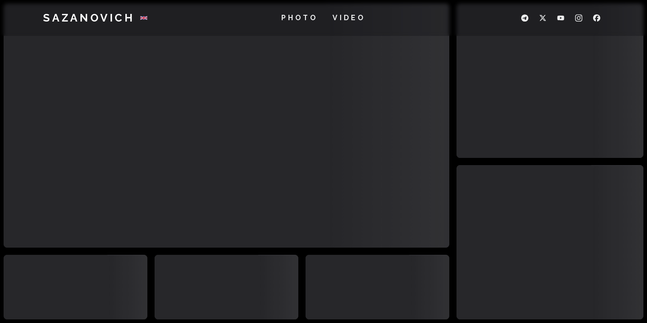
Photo (299, 17)
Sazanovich (89, 17)
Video (349, 17)
